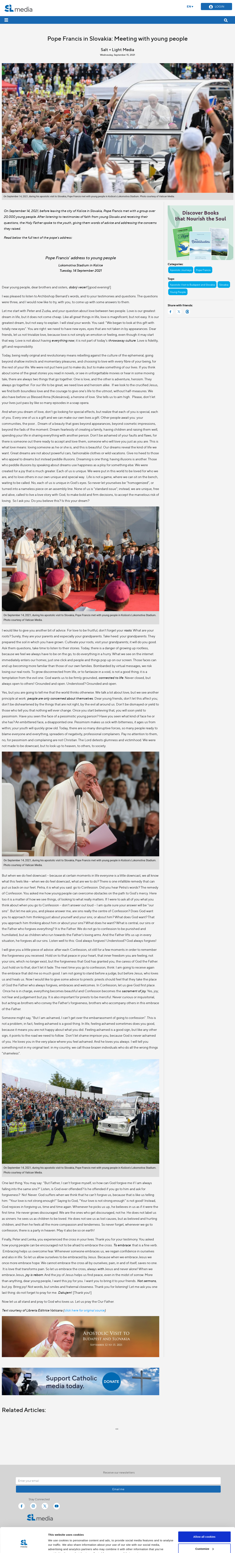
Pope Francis (203, 270)
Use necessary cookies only (204, 1542)
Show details (56, 1545)
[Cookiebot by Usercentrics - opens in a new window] (24, 1546)
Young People (178, 291)
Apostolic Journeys (181, 270)
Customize (204, 1530)
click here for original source (84, 1310)
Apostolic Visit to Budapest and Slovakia (192, 284)
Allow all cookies (204, 1518)
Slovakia (223, 284)
